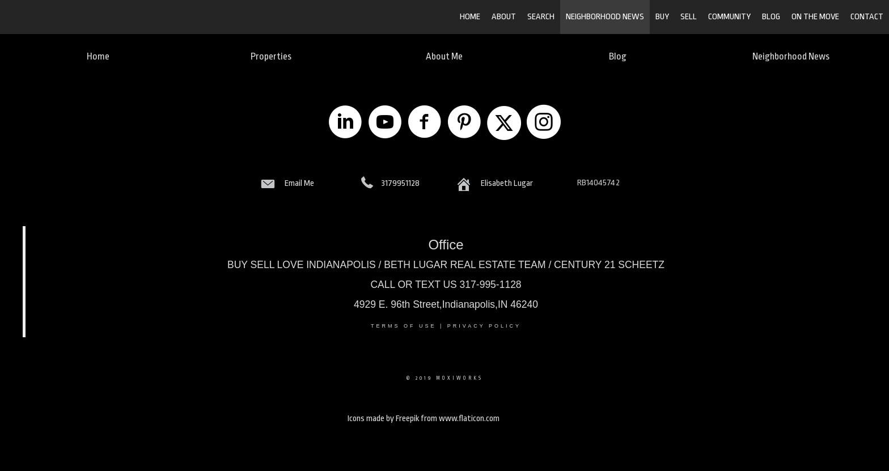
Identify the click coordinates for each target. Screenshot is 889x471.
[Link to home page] (68, 17)
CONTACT (866, 17)
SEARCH (540, 17)
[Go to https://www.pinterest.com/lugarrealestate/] (464, 123)
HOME (470, 17)
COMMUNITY (729, 17)
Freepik (407, 418)
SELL (688, 17)
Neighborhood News (605, 17)
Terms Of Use (404, 326)
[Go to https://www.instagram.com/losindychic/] (544, 123)
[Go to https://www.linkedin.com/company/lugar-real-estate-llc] (345, 123)
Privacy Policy (484, 326)
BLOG (771, 17)
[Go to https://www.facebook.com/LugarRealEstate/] (425, 123)
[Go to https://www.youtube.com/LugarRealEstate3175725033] (385, 123)
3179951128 (401, 183)
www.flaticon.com (469, 418)
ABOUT (504, 17)
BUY (662, 17)
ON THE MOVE (815, 17)
